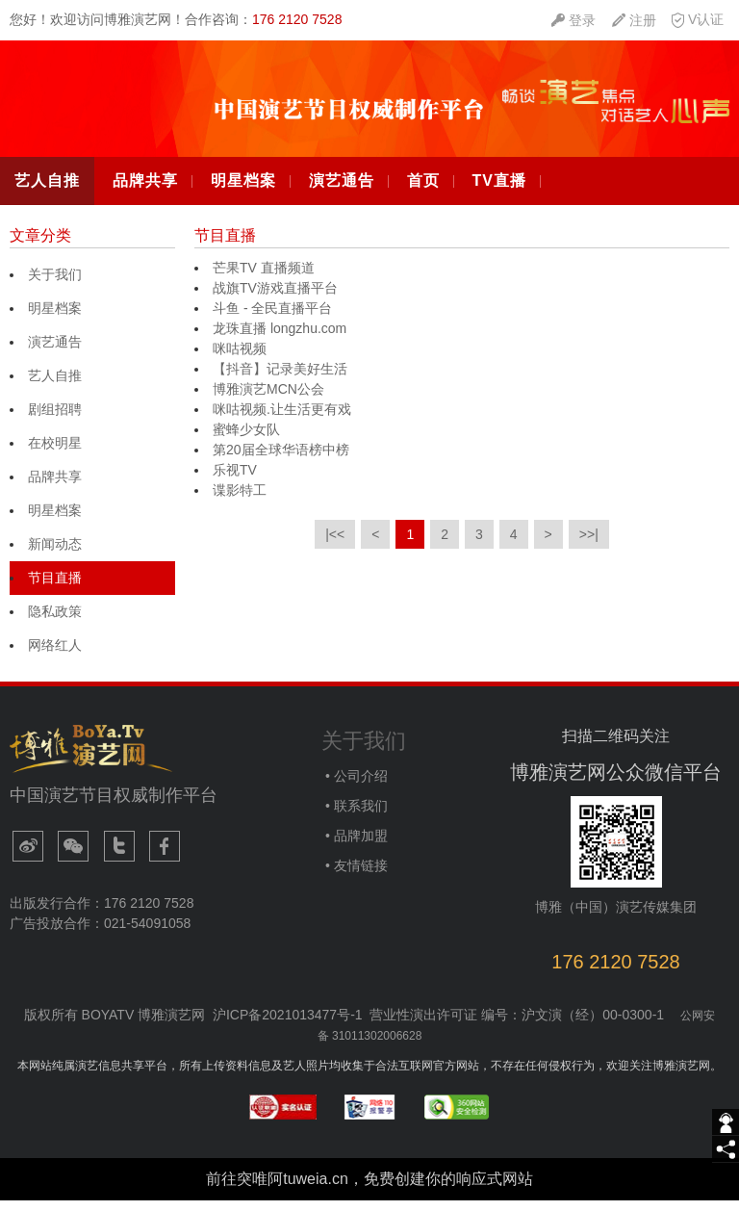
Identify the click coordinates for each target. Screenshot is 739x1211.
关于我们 (55, 286)
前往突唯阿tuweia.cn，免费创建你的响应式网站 (369, 1189)
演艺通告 (341, 192)
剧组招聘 (55, 420)
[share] (725, 1149)
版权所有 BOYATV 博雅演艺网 (115, 1026)
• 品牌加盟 (354, 847)
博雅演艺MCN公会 (268, 400)
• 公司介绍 (354, 787)
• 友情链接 (354, 877)
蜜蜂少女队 (246, 441)
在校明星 (55, 454)
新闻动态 (55, 555)
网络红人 (55, 656)
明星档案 (243, 192)
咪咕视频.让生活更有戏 (282, 420)
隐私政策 (55, 623)
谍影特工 (240, 501)
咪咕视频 (240, 360)
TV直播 (498, 192)
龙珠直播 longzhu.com (279, 340)
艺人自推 (47, 192)
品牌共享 (145, 192)
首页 (423, 192)
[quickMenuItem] (573, 20)
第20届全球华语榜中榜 (281, 461)
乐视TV (235, 481)
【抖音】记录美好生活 (280, 380)
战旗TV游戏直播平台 (275, 299)
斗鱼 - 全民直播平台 (272, 319)
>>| (589, 546)
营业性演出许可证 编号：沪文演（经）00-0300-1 (517, 1026)
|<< (334, 546)
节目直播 (55, 589)
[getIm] (725, 1122)
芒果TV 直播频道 (264, 279)
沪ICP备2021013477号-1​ (288, 1026)
